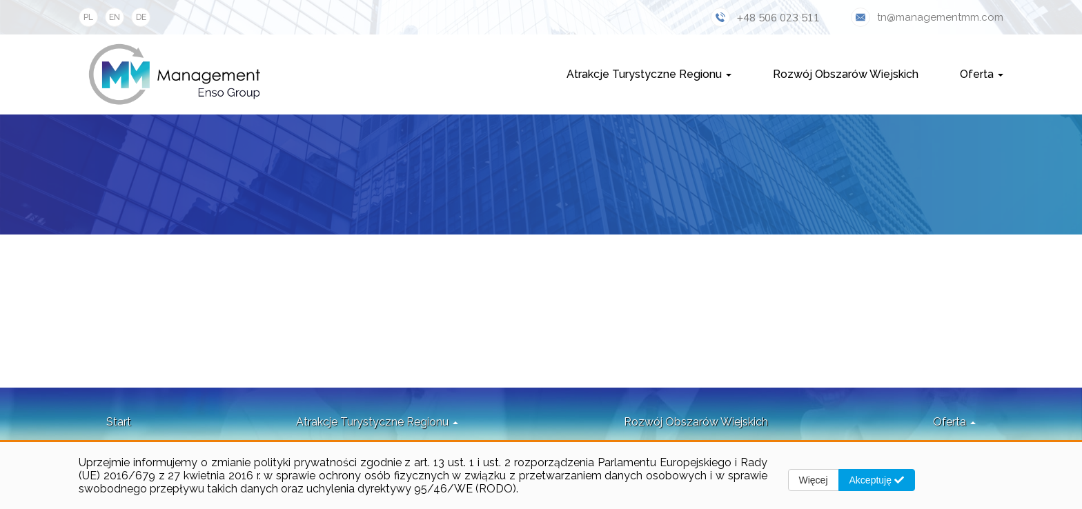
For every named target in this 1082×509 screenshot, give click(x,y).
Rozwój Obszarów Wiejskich (845, 74)
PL (88, 17)
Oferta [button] (981, 74)
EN (114, 17)
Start (118, 421)
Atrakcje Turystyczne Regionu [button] (649, 74)
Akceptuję (876, 480)
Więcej (813, 480)
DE (141, 17)
